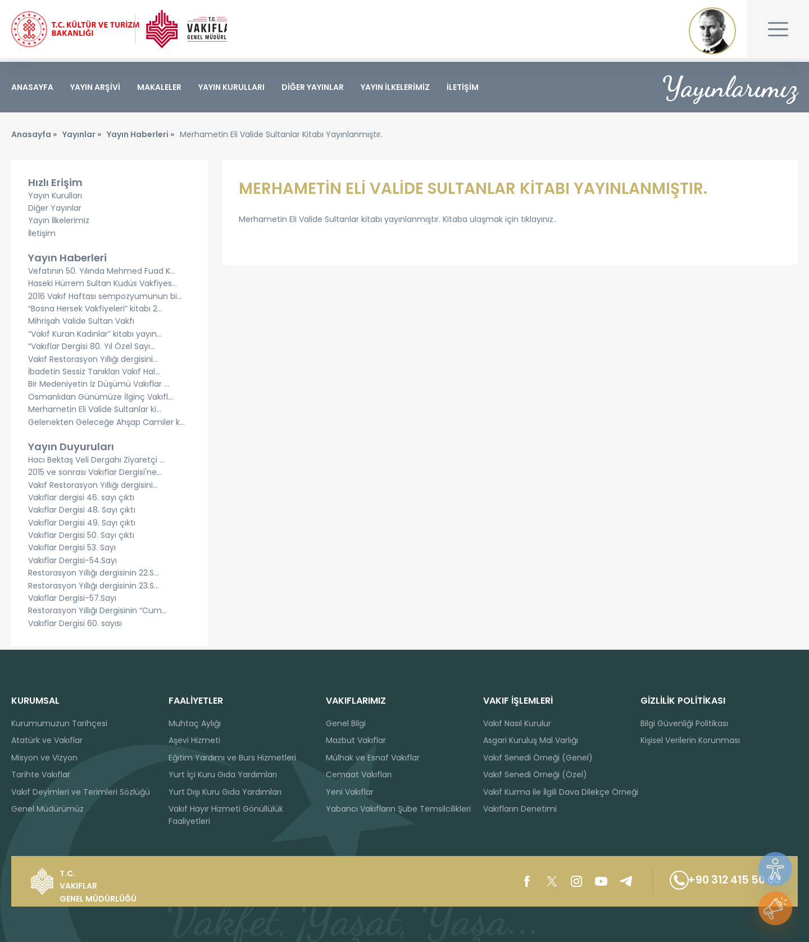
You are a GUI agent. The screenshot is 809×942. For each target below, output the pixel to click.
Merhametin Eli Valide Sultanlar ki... (94, 412)
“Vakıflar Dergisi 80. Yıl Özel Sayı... (91, 349)
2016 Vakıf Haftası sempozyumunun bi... (105, 299)
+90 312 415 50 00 (719, 881)
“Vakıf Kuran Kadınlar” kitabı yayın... (95, 337)
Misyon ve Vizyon (44, 757)
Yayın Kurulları (55, 198)
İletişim (42, 236)
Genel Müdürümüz (47, 808)
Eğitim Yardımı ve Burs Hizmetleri (232, 757)
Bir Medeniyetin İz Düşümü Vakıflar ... (98, 387)
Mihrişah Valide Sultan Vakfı (81, 324)
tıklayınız (537, 222)
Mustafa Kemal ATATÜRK (712, 31)
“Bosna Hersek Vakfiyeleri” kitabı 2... (95, 312)
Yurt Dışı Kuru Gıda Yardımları (225, 792)
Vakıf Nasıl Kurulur (517, 723)
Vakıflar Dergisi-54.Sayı (72, 563)
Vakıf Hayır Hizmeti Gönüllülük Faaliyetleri (226, 815)
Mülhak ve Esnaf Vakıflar (373, 757)
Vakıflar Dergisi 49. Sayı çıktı (81, 526)
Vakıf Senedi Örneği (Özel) (535, 774)
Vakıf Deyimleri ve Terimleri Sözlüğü (80, 792)
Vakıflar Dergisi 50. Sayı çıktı (81, 538)
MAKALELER (159, 87)
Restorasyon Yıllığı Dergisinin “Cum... (97, 613)
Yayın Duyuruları (71, 450)
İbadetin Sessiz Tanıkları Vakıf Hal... (94, 375)
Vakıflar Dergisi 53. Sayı (72, 550)
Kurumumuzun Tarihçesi (59, 723)
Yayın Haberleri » (140, 137)
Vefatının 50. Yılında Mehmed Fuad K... (101, 274)
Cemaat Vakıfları (359, 774)
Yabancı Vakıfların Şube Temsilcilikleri (398, 808)
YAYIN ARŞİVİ (95, 87)
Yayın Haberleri (67, 261)
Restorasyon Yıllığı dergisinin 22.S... (93, 576)
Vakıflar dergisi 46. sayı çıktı (81, 500)
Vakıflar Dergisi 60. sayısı (75, 626)
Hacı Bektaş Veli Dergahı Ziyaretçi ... (96, 463)
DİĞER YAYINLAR (312, 87)
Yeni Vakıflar (350, 792)
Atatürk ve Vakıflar (47, 740)
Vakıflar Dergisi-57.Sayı (72, 601)
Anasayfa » (34, 137)
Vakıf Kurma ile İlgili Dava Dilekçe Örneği (560, 792)
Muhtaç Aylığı (195, 723)
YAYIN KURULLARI (231, 87)
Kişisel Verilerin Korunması (690, 740)
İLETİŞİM (463, 87)
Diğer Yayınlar (54, 211)
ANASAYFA (32, 87)
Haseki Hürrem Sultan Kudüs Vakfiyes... (102, 286)
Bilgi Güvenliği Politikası (684, 723)
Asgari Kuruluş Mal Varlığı (530, 740)
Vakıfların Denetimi (520, 808)
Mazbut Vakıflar (356, 740)
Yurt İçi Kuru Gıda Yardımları (223, 774)
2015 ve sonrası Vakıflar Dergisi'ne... (95, 475)
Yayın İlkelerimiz (58, 223)
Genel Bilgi (346, 723)
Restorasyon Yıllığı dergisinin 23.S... (93, 589)
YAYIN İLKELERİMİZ (395, 87)
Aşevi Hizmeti (194, 740)
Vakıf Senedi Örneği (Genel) (538, 757)
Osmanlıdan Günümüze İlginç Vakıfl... (100, 400)
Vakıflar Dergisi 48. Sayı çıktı (81, 513)
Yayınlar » (81, 137)
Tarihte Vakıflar (40, 774)
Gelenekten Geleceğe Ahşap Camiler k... (106, 425)
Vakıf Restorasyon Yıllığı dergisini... (93, 362)
